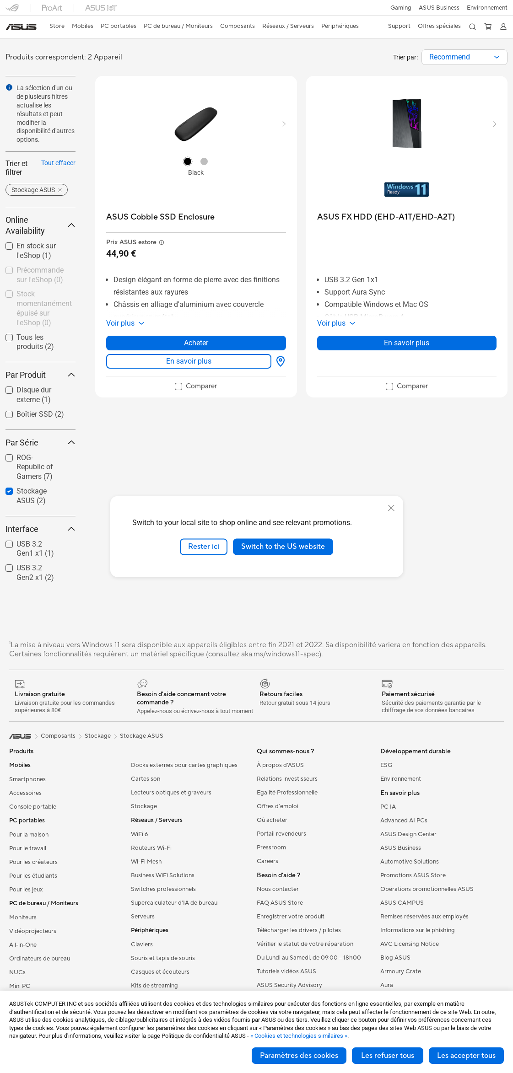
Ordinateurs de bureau (39, 958)
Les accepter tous (466, 1055)
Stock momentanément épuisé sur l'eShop (44, 308)
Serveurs (143, 916)
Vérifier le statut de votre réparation (305, 944)
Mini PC (19, 986)
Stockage (144, 806)
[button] (400, 8)
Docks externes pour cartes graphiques (184, 765)
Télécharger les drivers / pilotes (299, 930)
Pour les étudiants (33, 876)
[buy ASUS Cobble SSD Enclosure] (160, 217)
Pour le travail (27, 848)
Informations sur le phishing (417, 930)
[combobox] (464, 57)
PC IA (388, 806)
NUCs (17, 972)
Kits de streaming (154, 985)
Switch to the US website (283, 546)
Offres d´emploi (277, 806)
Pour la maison (29, 834)
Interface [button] (40, 529)
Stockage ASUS (141, 736)
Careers (267, 861)
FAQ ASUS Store (280, 903)
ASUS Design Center (408, 834)
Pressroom (271, 847)
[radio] (187, 161)
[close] (391, 508)
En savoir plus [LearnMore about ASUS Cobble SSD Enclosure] (188, 361)
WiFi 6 (139, 834)
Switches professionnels (163, 889)
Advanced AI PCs (403, 820)
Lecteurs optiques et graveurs (171, 792)
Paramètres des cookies (299, 1055)
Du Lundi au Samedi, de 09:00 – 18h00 (309, 957)
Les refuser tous (387, 1055)
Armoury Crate (400, 971)
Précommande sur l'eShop (40, 275)
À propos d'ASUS (280, 765)
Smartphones (27, 779)
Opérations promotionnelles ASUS (427, 889)
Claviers (142, 944)
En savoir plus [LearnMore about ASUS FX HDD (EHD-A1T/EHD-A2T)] (406, 342)
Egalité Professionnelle (287, 792)
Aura (386, 985)
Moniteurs (23, 917)
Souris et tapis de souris (163, 958)
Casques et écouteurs (160, 972)
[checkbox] (36, 468)
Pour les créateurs (33, 862)
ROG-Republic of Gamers (34, 467)
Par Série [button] (40, 442)
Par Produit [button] (40, 375)
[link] (21, 27)
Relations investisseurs (287, 779)
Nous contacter (278, 889)
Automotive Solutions (409, 861)
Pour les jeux (26, 889)
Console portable (32, 806)
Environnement (487, 7)
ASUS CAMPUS (402, 903)
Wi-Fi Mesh (146, 861)
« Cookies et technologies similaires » (298, 1035)
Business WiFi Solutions (162, 875)
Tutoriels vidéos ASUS (286, 971)
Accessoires (25, 793)
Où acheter (272, 820)
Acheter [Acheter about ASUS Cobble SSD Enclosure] (196, 342)
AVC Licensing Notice (409, 944)
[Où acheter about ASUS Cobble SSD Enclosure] (278, 361)
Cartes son (145, 779)
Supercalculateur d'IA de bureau (174, 903)
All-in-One (23, 945)
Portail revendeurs (281, 833)
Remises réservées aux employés (424, 916)
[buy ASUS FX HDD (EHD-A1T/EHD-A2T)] (386, 217)
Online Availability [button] (40, 225)
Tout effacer (58, 162)
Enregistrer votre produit (290, 916)
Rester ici (203, 546)
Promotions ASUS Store (413, 875)
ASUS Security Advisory (289, 985)
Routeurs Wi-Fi (151, 848)
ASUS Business (439, 7)
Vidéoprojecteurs (32, 931)
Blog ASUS (395, 957)
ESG (386, 765)
